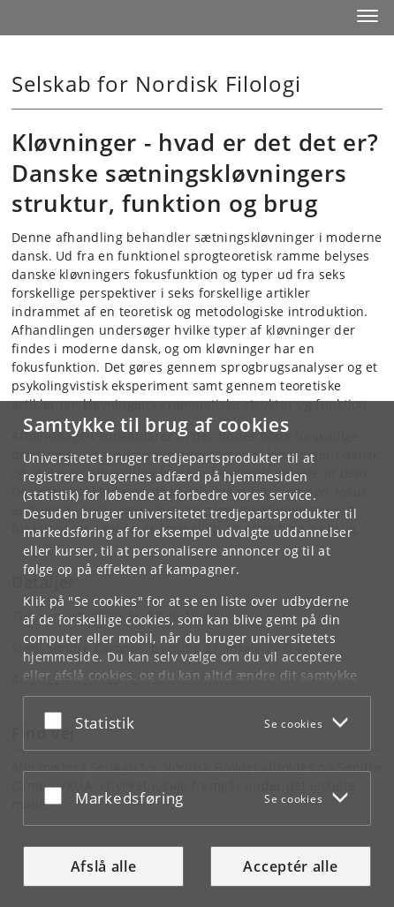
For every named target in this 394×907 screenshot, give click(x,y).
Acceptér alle (290, 866)
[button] (367, 15)
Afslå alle (104, 866)
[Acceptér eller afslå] (57, 720)
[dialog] (197, 654)
